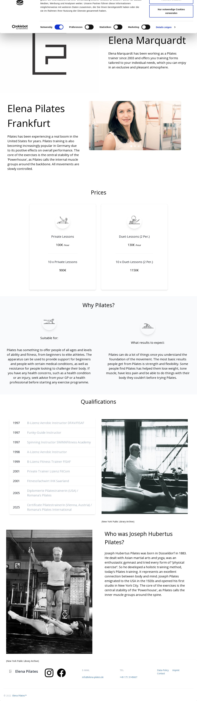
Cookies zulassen (171, 8)
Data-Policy (163, 670)
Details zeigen (163, 46)
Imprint (175, 670)
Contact (161, 673)
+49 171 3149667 (128, 677)
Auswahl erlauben (171, 18)
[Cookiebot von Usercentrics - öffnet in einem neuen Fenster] (19, 46)
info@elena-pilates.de (93, 677)
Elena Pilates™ (19, 695)
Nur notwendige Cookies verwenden (171, 30)
